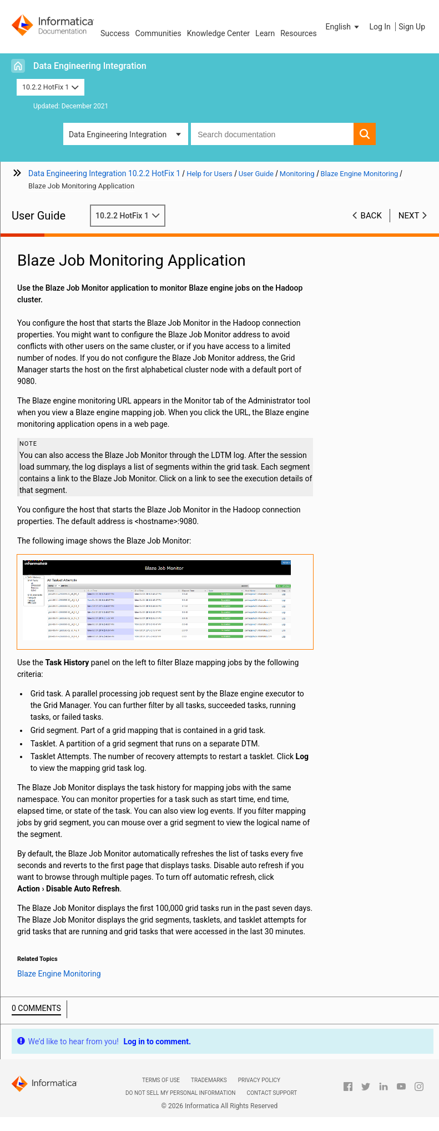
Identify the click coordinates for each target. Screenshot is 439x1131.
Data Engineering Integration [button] (117, 134)
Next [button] (409, 216)
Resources (298, 33)
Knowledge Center (218, 33)
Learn (265, 33)
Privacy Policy (259, 1080)
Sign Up (411, 26)
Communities (158, 33)
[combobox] (272, 134)
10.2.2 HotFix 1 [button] (50, 87)
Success (115, 33)
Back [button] (371, 216)
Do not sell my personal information (180, 1093)
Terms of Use (161, 1080)
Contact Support (271, 1093)
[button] (343, 27)
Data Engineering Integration (90, 66)
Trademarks (209, 1080)
